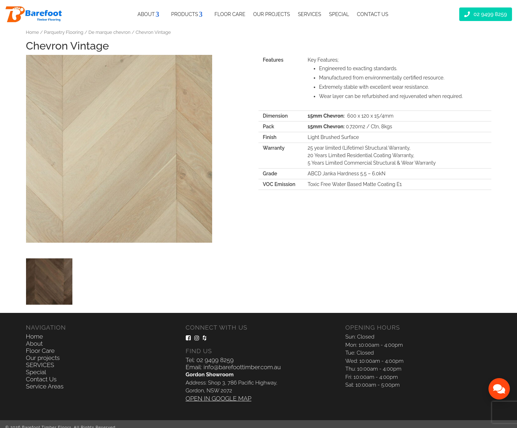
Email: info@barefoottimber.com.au (233, 367)
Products (184, 14)
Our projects (271, 14)
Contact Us (372, 14)
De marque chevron (109, 32)
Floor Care (230, 14)
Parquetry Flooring (63, 32)
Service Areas (45, 386)
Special (339, 14)
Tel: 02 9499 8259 (210, 359)
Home (32, 32)
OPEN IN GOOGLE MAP (218, 398)
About (146, 14)
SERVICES (309, 14)
